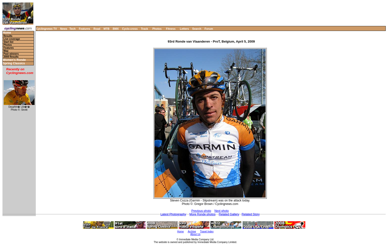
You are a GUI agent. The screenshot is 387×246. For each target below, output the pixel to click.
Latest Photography (173, 214)
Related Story (251, 214)
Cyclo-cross (130, 28)
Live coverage (11, 39)
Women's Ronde (14, 60)
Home (7, 32)
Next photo (221, 211)
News (63, 28)
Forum (209, 28)
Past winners (11, 53)
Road (97, 28)
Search (196, 28)
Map (5, 50)
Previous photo (201, 211)
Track (144, 28)
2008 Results (11, 56)
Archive (192, 231)
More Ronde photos (202, 214)
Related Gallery (229, 214)
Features (84, 28)
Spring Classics (14, 63)
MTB (107, 28)
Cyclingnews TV (46, 28)
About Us (195, 234)
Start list (8, 42)
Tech (72, 28)
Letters (184, 28)
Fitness (170, 28)
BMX (116, 28)
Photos (156, 28)
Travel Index (207, 231)
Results (7, 36)
